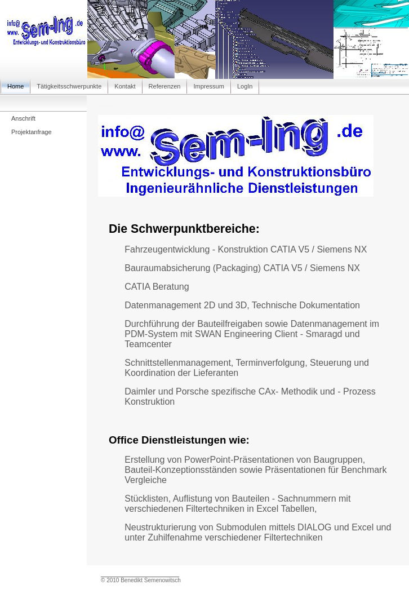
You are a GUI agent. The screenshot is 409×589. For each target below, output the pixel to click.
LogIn (245, 86)
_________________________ (140, 574)
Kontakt (124, 86)
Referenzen (165, 86)
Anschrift (23, 118)
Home (15, 86)
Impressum (208, 86)
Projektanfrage (31, 132)
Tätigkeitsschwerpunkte (69, 86)
